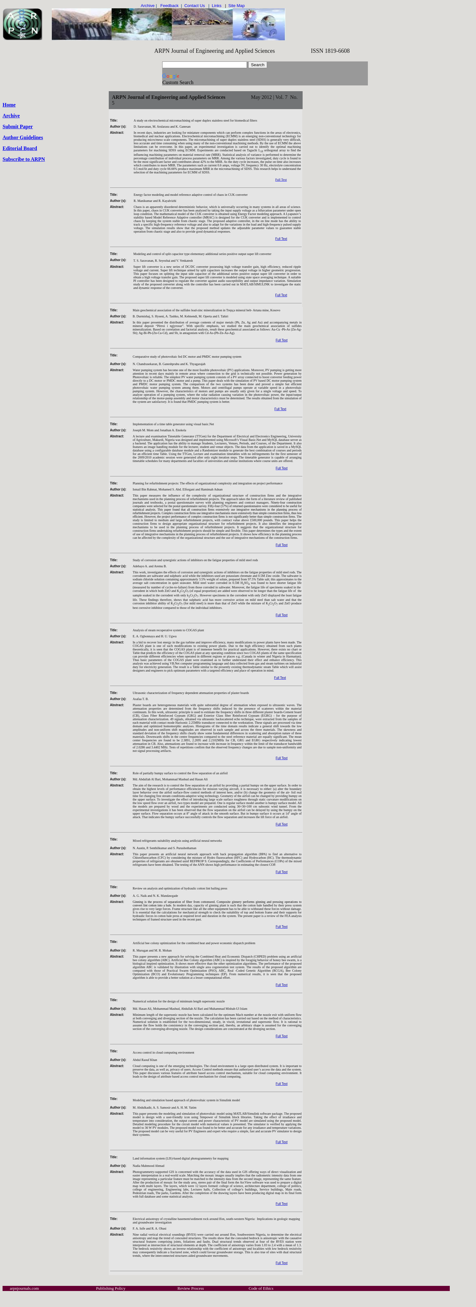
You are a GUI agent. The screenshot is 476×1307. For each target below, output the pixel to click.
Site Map (236, 5)
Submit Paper (18, 126)
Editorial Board (20, 148)
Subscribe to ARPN (24, 159)
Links (216, 5)
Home (9, 105)
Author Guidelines (23, 137)
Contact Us (194, 5)
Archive (11, 115)
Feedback (169, 5)
